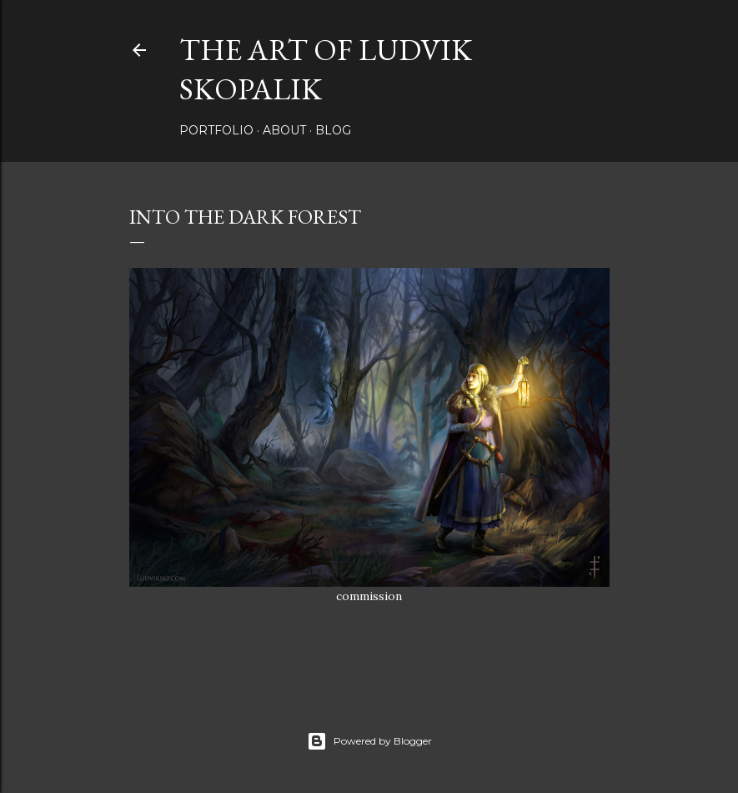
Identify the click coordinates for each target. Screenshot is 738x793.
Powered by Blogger (369, 741)
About (284, 130)
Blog (333, 130)
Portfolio (216, 130)
